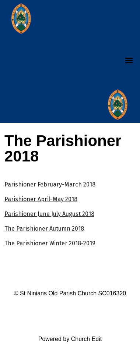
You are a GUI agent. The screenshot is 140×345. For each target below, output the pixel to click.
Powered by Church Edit (70, 339)
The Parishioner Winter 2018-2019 (49, 243)
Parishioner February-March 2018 (49, 184)
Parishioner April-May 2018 (40, 199)
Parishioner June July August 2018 (49, 213)
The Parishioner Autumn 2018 (44, 228)
